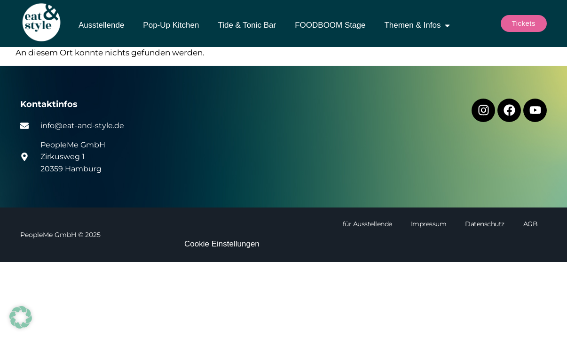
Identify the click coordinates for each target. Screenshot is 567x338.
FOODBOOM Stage (330, 25)
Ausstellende (101, 25)
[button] (20, 317)
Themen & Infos (417, 25)
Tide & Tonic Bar (247, 25)
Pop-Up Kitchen (171, 25)
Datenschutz (484, 224)
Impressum (429, 224)
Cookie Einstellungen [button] (222, 243)
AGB (530, 224)
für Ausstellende (367, 224)
